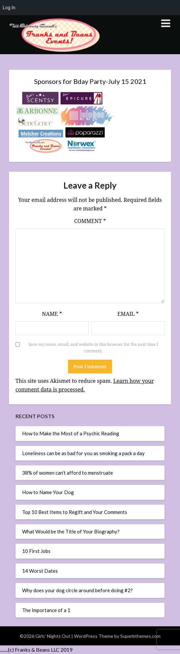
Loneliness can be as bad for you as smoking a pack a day (83, 453)
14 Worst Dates (40, 571)
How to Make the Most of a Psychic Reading (70, 433)
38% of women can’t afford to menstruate (67, 473)
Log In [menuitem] (9, 7)
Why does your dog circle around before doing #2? (77, 590)
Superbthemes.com (140, 636)
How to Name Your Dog (48, 492)
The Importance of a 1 (46, 610)
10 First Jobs (36, 551)
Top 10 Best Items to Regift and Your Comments (74, 512)
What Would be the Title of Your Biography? (71, 531)
